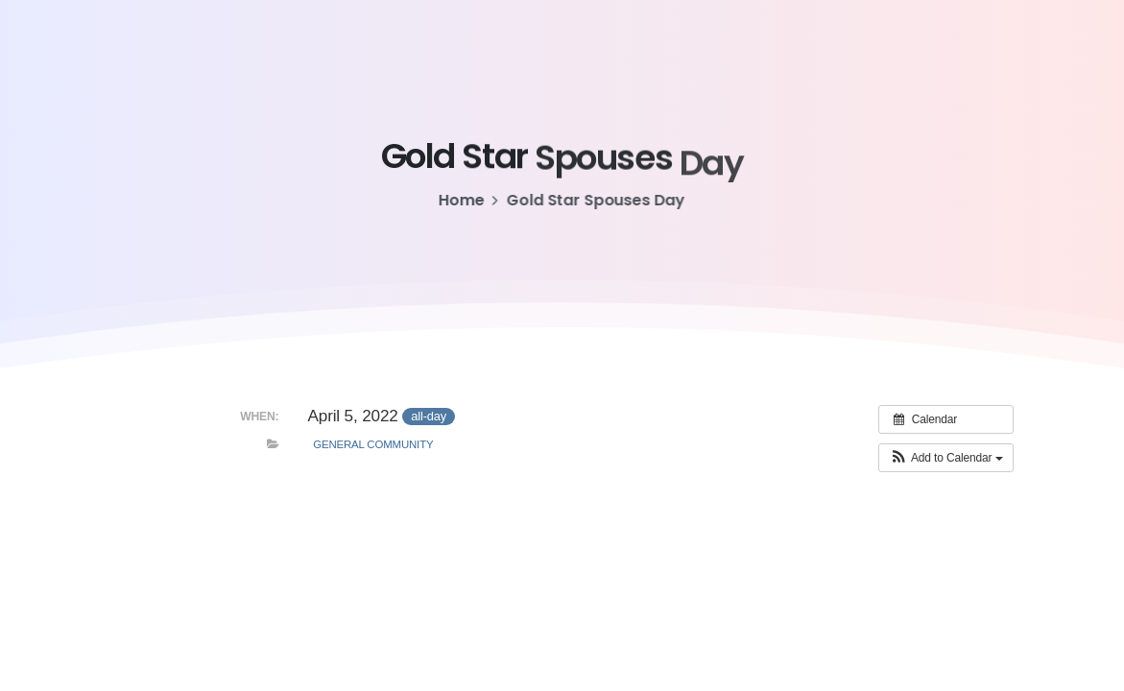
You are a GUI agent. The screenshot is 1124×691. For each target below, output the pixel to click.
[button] (945, 457)
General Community (373, 444)
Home (460, 200)
